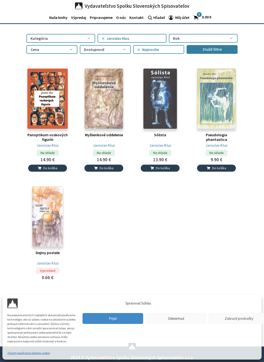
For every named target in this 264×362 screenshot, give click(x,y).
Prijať (113, 318)
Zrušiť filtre (212, 49)
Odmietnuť (176, 318)
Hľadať (159, 17)
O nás (121, 17)
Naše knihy (58, 17)
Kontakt (136, 17)
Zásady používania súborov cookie (28, 353)
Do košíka (47, 168)
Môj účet (182, 17)
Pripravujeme (101, 17)
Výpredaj (78, 17)
